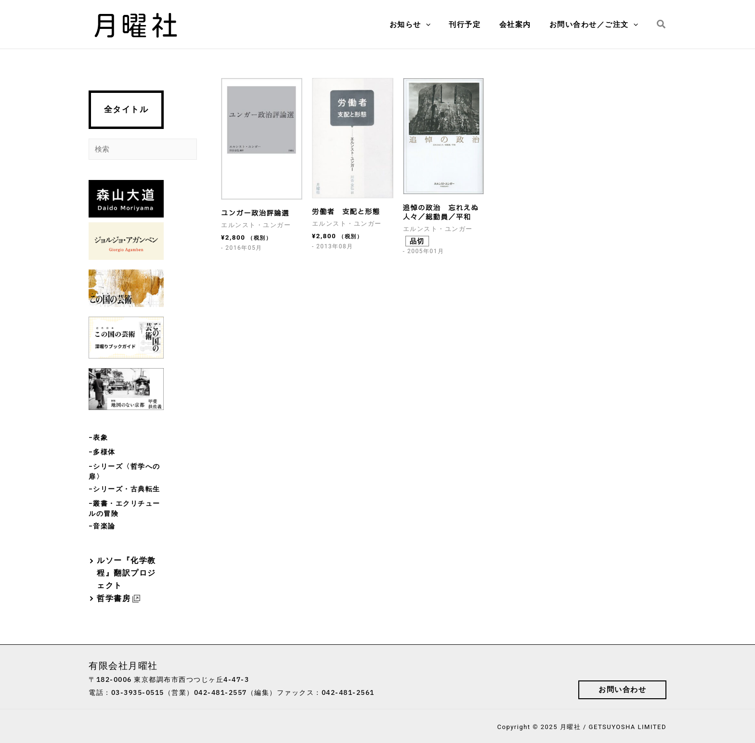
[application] (439, 25)
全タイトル (126, 109)
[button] (661, 24)
